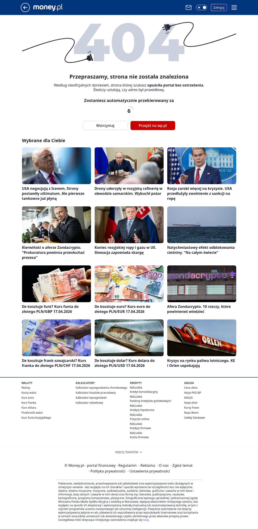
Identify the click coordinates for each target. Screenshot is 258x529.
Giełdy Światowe (194, 418)
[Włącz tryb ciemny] (201, 7)
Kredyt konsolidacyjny (144, 392)
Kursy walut (29, 393)
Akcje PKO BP (192, 393)
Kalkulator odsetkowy (89, 403)
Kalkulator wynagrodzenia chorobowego (101, 388)
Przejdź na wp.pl (153, 125)
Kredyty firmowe (140, 428)
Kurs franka (29, 403)
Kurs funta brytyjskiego (36, 418)
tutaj (146, 520)
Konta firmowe (139, 437)
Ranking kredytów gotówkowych (150, 401)
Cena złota (191, 388)
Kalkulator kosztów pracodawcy (96, 393)
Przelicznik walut (32, 413)
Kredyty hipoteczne (142, 410)
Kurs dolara (29, 408)
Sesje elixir (191, 403)
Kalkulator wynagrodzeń (91, 398)
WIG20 (188, 398)
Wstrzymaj (105, 125)
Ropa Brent (191, 413)
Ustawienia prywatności (149, 471)
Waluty (26, 388)
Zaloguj (218, 7)
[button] (234, 7)
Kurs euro (28, 398)
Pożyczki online (139, 419)
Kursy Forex (191, 408)
